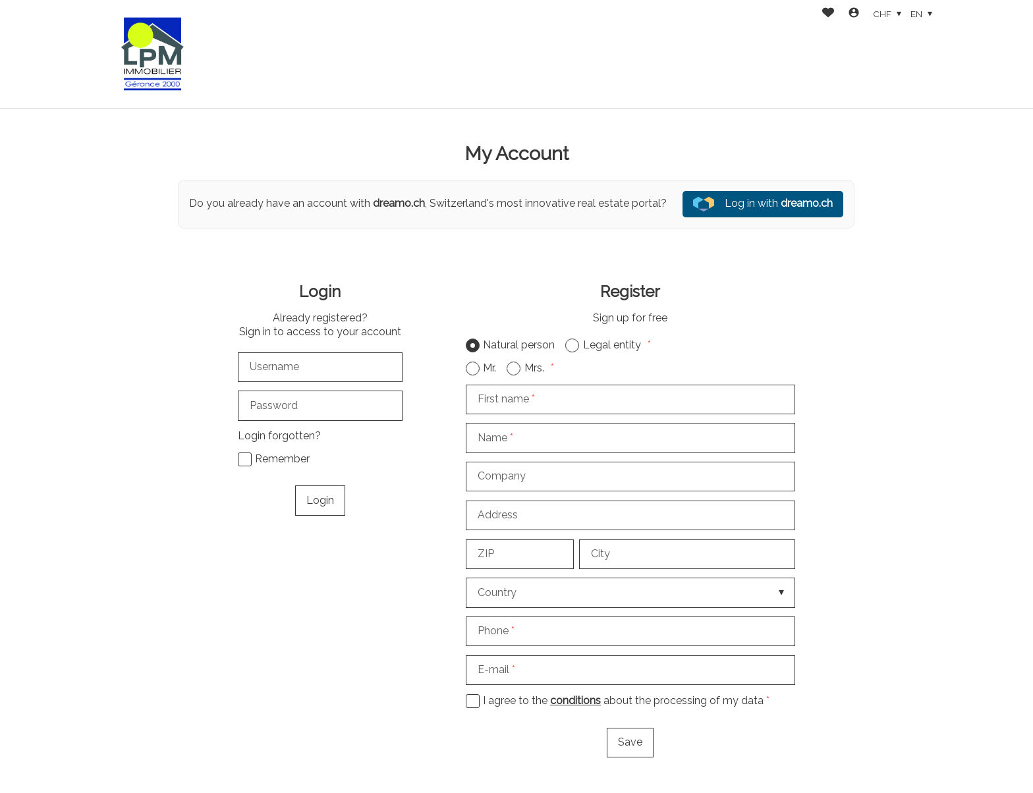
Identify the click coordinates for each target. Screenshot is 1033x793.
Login (320, 500)
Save (630, 742)
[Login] (854, 14)
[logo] (152, 54)
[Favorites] (828, 14)
